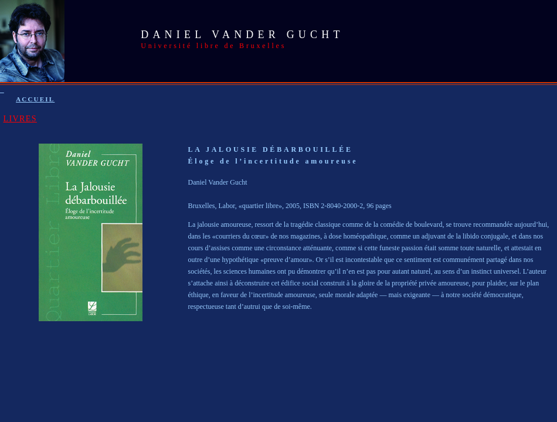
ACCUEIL (35, 99)
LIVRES (20, 118)
